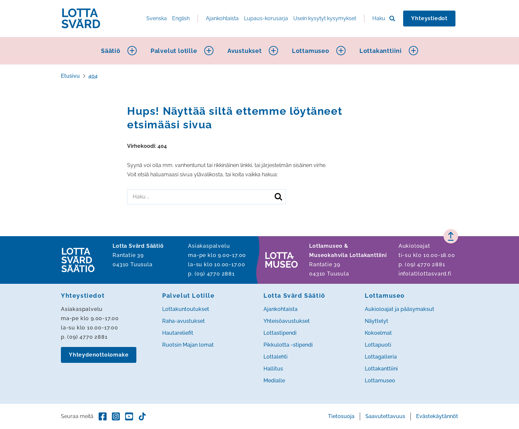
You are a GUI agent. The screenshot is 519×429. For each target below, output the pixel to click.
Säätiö (110, 50)
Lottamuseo (310, 50)
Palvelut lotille (174, 50)
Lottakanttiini (380, 50)
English (181, 18)
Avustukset (244, 50)
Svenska (156, 18)
